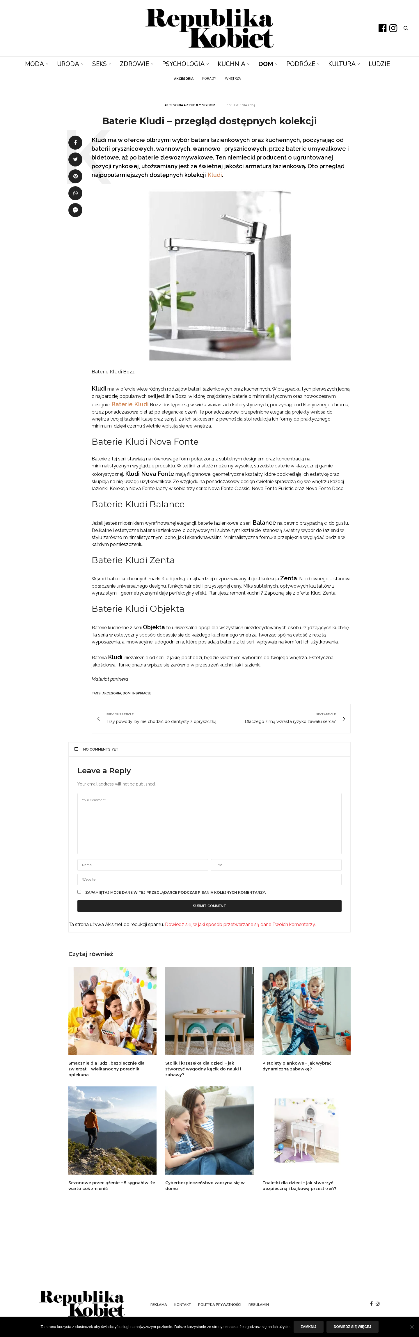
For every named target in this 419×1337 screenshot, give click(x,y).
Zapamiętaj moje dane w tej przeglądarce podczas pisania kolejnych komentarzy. (175, 892)
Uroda (68, 64)
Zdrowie (134, 64)
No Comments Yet (96, 749)
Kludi (214, 174)
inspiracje (141, 693)
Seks (99, 64)
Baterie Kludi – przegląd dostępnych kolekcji (209, 121)
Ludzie (379, 64)
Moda (34, 64)
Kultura (342, 64)
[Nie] (412, 1327)
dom (127, 693)
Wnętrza (233, 79)
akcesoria (111, 693)
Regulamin (258, 1304)
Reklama (158, 1304)
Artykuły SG (195, 105)
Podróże (300, 64)
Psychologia (183, 64)
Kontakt (182, 1304)
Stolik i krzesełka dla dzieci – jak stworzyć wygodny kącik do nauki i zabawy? (203, 1069)
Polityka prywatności (219, 1304)
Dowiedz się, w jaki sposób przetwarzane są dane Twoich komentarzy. (240, 924)
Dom (265, 64)
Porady (209, 79)
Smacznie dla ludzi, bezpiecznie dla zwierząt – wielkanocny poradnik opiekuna (106, 1069)
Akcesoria (173, 105)
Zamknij (308, 1327)
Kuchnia (231, 64)
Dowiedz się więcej (352, 1327)
